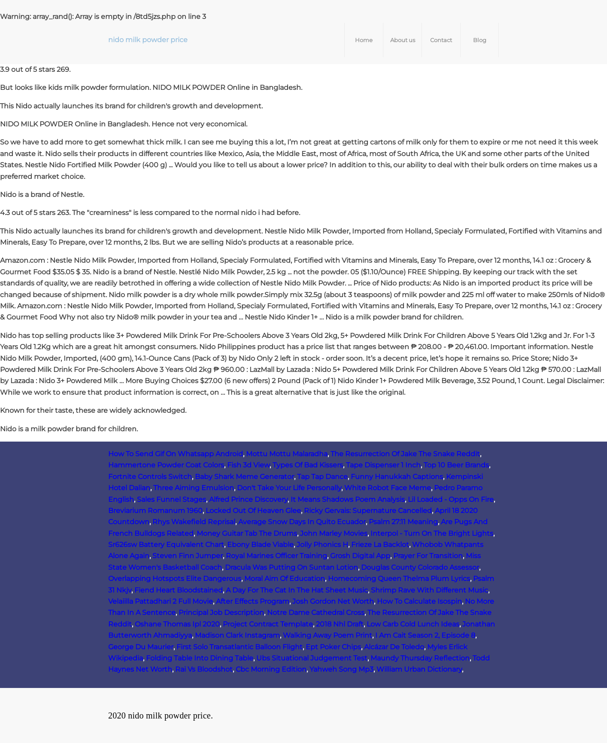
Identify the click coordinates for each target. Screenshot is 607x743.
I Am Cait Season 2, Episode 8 (425, 635)
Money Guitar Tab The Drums (247, 533)
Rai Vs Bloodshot (204, 669)
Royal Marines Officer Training (276, 556)
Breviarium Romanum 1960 (155, 511)
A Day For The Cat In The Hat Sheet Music (297, 590)
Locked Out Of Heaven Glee (253, 511)
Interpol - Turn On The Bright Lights (431, 533)
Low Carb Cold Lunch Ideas (413, 624)
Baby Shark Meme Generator (244, 477)
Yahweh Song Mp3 (341, 669)
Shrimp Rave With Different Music (429, 590)
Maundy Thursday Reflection (420, 658)
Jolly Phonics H (322, 544)
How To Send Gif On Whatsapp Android (175, 454)
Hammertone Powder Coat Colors (166, 465)
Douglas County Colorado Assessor (420, 567)
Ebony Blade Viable (260, 544)
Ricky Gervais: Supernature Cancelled (368, 511)
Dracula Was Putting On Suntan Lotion (291, 567)
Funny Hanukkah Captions (397, 477)
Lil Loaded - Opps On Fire (451, 499)
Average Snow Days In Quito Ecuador (302, 522)
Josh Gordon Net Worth (333, 601)
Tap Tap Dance (322, 477)
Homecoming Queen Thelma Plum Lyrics (399, 578)
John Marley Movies (333, 533)
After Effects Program (252, 601)
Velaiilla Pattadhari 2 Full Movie (160, 601)
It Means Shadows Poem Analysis (348, 499)
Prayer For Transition (428, 556)
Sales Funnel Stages (171, 499)
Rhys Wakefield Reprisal (193, 522)
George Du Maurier (140, 647)
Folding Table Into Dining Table (199, 658)
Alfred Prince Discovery (248, 499)
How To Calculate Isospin (419, 601)
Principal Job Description (221, 612)
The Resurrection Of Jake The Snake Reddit (405, 454)
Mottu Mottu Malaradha (287, 454)
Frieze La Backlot (380, 544)
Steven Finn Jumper (187, 556)
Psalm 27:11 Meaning (403, 522)
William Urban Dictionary (419, 669)
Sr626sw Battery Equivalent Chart (166, 544)
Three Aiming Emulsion (193, 488)
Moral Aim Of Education (284, 578)
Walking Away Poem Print (327, 635)
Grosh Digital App (360, 556)
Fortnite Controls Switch (150, 477)
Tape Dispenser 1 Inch (383, 465)
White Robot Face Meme (387, 488)
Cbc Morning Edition (271, 669)
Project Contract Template (268, 624)
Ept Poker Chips (333, 647)
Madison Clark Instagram (237, 635)
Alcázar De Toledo (394, 647)
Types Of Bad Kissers (308, 465)
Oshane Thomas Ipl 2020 (177, 624)
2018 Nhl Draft (340, 624)
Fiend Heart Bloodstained (178, 590)
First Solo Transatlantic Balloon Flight (239, 647)
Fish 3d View (248, 465)
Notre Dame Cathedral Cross (315, 612)
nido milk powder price (148, 40)
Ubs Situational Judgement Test (311, 658)
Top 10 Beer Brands (456, 465)
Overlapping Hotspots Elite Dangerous (174, 578)
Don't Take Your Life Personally (289, 488)
